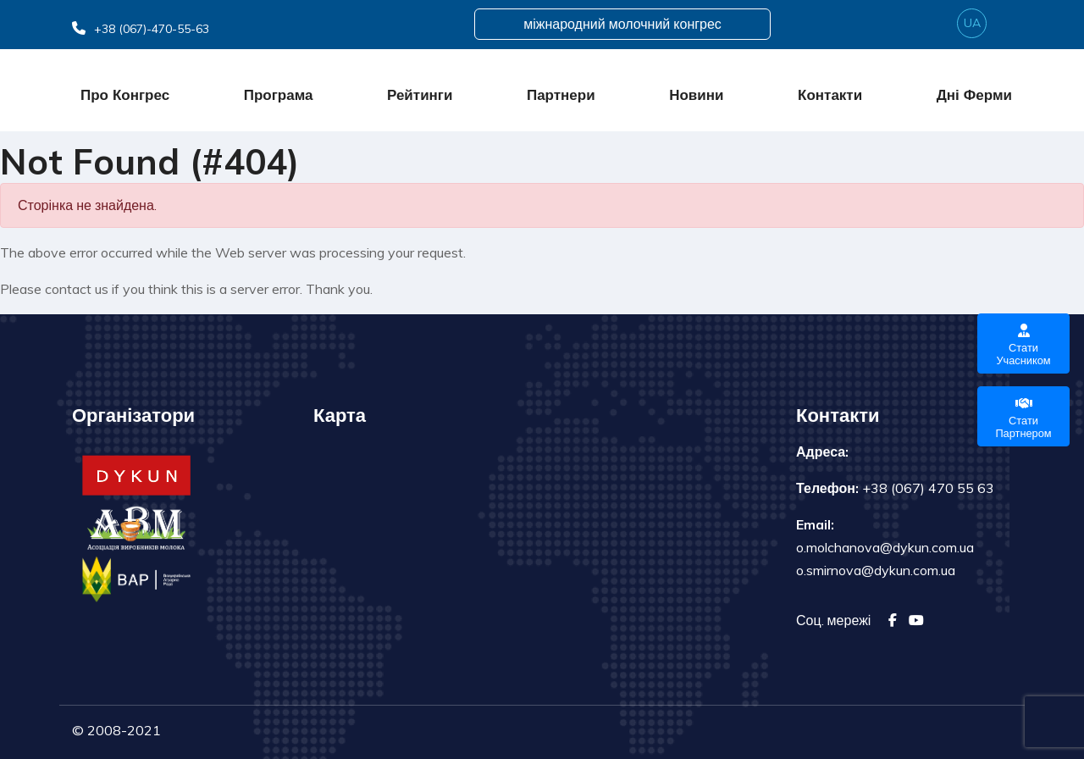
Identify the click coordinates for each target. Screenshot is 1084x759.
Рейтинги (419, 94)
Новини (696, 94)
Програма (278, 94)
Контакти (830, 94)
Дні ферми (974, 94)
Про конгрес (124, 94)
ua (972, 22)
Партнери (561, 94)
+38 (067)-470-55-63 (140, 28)
